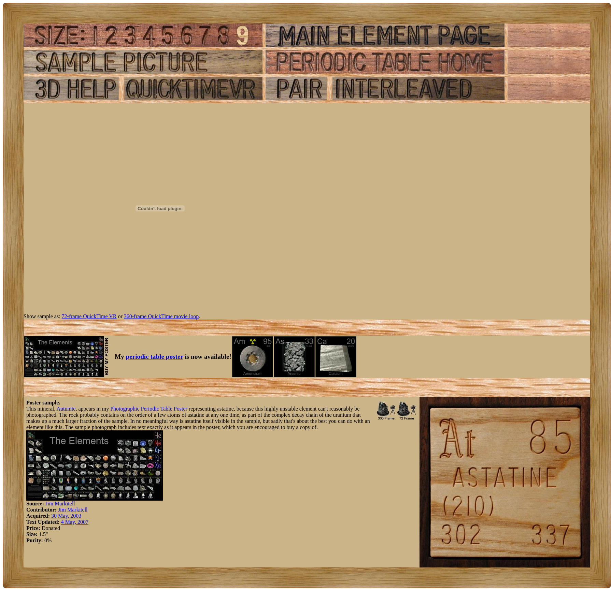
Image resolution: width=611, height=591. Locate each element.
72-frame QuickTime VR (89, 316)
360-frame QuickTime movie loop (161, 316)
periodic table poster (154, 356)
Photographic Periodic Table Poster (148, 409)
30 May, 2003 (66, 516)
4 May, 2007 (74, 522)
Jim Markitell (60, 503)
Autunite (65, 409)
